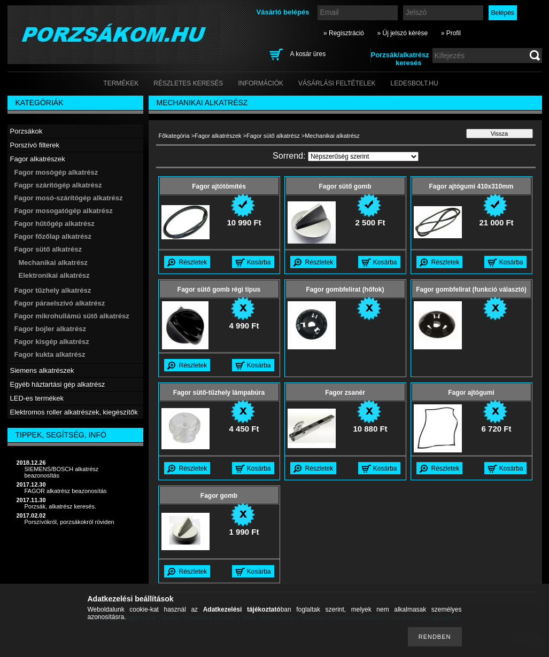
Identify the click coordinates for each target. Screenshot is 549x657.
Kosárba (259, 262)
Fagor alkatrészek (218, 135)
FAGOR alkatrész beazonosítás (66, 491)
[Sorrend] (363, 156)
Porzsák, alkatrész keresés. (61, 506)
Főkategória (174, 135)
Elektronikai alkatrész (54, 275)
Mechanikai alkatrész (53, 263)
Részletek (193, 262)
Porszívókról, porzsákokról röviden (69, 522)
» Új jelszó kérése (402, 33)
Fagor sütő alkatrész (273, 135)
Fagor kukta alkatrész (50, 354)
